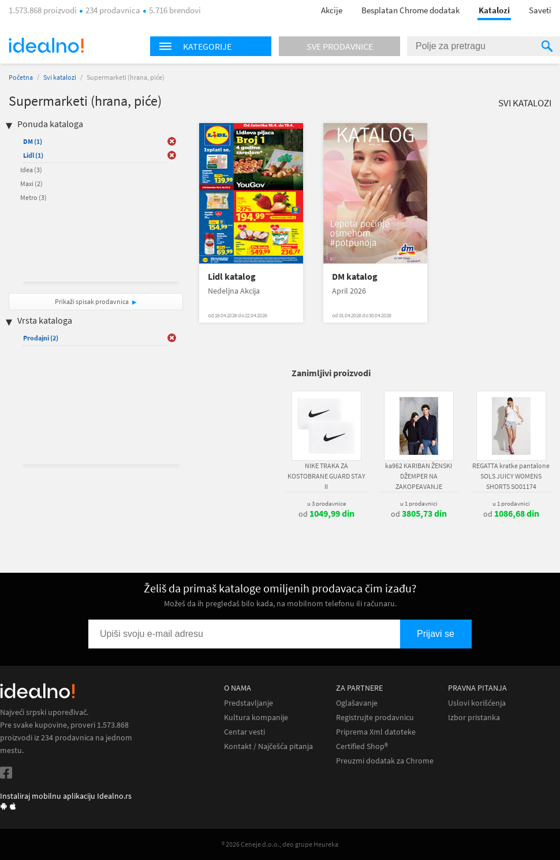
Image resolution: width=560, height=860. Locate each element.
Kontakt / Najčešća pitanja (268, 746)
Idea (31, 169)
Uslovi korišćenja (477, 703)
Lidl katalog (232, 276)
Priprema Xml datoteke (376, 732)
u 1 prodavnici (419, 503)
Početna (21, 77)
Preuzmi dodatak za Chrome (385, 761)
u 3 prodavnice (326, 503)
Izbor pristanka (474, 717)
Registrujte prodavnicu (375, 717)
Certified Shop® (362, 746)
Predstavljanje (248, 703)
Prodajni (40, 337)
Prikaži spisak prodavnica (92, 301)
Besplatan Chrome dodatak (410, 10)
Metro (33, 197)
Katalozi (494, 10)
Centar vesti (244, 732)
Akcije (331, 10)
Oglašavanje (357, 703)
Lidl (33, 155)
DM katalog (355, 276)
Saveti (540, 10)
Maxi (31, 183)
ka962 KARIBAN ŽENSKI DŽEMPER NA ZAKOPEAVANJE (418, 476)
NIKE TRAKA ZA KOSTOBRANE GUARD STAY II (326, 476)
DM (32, 141)
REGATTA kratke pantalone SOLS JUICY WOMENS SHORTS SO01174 (511, 476)
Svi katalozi (59, 77)
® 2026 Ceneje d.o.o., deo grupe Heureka (280, 844)
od (326, 514)
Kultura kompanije (256, 717)
